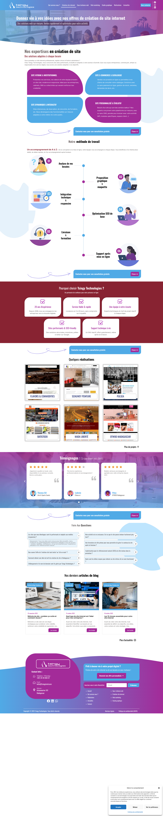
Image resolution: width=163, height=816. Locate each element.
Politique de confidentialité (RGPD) (128, 711)
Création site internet (68, 5)
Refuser (135, 807)
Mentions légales (109, 711)
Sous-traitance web (83, 5)
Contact (90, 704)
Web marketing (95, 5)
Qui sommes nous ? (54, 5)
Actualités (126, 5)
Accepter (118, 807)
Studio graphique (107, 5)
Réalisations (117, 5)
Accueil (89, 691)
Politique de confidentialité (135, 812)
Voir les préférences (152, 807)
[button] (159, 788)
